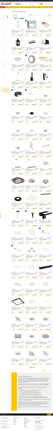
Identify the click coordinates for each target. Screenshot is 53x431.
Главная (2, 9)
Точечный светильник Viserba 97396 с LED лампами (31, 49)
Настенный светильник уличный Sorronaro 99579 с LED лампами (45, 222)
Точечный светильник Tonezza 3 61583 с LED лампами (45, 135)
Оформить (49, 414)
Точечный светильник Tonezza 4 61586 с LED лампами (45, 118)
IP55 (3, 73)
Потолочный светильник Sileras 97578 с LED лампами (31, 239)
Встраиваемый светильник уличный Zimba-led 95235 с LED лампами (31, 31)
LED (15, 18)
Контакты (31, 0)
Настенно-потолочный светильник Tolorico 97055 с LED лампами (45, 153)
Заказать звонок (10, 414)
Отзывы (15, 0)
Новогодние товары (5, 24)
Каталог (2, 7)
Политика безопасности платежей (39, 423)
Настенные (4, 38)
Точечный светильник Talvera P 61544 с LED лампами (44, 187)
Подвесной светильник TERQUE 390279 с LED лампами (17, 222)
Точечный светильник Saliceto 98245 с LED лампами (17, 326)
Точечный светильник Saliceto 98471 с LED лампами (44, 360)
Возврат (12, 0)
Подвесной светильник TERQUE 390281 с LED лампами (44, 205)
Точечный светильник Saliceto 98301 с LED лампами (31, 326)
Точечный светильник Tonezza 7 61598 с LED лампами (17, 118)
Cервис (25, 417)
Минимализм (4, 51)
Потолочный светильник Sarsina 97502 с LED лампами (17, 274)
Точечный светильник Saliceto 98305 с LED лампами (31, 343)
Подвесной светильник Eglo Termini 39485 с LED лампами (32, 170)
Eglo (3, 80)
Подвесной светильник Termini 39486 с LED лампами (17, 170)
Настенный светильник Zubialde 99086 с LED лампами (17, 31)
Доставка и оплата (3, 0)
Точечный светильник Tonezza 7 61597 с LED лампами (45, 101)
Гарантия (8, 0)
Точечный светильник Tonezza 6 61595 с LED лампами (31, 118)
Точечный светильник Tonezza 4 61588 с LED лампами (31, 135)
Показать (5, 90)
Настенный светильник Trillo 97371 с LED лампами (45, 83)
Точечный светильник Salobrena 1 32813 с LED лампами (31, 291)
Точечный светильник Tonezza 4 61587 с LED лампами (17, 135)
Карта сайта (14, 424)
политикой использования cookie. (39, 427)
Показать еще (31, 367)
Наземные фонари (5, 34)
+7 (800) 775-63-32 (20, 3)
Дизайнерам (23, 0)
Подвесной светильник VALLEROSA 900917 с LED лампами (18, 83)
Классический (4, 48)
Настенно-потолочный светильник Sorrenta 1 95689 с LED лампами (18, 239)
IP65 (3, 74)
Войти (51, 0)
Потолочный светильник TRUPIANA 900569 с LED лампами (32, 205)
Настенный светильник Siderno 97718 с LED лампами (44, 239)
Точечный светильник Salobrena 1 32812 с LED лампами (45, 291)
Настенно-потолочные (5, 37)
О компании (15, 417)
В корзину (20, 35)
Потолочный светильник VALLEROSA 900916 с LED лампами (45, 66)
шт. (43, 414)
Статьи (25, 426)
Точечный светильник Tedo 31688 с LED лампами (18, 187)
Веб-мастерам (26, 422)
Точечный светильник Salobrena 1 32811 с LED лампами (45, 308)
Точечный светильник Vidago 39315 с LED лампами (45, 49)
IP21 (3, 69)
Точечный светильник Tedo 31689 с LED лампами (32, 187)
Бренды (28, 0)
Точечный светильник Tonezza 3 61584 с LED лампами (17, 153)
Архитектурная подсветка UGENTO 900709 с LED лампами (31, 83)
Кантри (3, 47)
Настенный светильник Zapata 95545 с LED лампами (44, 31)
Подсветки (4, 25)
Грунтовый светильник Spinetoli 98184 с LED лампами (31, 222)
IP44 (3, 70)
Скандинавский (4, 55)
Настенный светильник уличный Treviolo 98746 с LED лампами (17, 101)
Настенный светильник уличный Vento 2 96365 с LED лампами (31, 66)
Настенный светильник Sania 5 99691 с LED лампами (44, 274)
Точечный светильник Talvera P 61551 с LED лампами (17, 205)
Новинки (14, 422)
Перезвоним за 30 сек (32, 2)
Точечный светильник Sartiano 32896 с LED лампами (31, 256)
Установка (19, 0)
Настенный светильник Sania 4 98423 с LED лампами (17, 291)
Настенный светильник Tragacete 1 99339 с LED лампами (32, 101)
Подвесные (4, 41)
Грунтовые (4, 33)
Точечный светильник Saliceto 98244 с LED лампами (31, 360)
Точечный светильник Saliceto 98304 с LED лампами (17, 343)
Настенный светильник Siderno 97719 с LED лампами (17, 256)
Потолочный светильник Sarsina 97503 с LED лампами (45, 256)
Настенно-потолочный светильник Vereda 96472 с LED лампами (18, 66)
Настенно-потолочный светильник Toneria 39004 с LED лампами (32, 153)
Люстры (3, 21)
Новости (25, 425)
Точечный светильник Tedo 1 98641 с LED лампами (45, 170)
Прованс (3, 54)
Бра (3, 17)
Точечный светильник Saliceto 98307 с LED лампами (44, 343)
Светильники (9, 9)
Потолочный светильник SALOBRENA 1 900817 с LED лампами (16, 308)
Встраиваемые (4, 31)
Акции (14, 423)
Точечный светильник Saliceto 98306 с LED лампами (17, 360)
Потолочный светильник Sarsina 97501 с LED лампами (31, 274)
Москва (19, 2)
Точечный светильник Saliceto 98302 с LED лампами (44, 326)
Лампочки (4, 20)
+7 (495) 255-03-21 (20, 4)
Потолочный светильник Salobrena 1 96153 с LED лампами (32, 308)
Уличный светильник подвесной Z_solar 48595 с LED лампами (17, 49)
